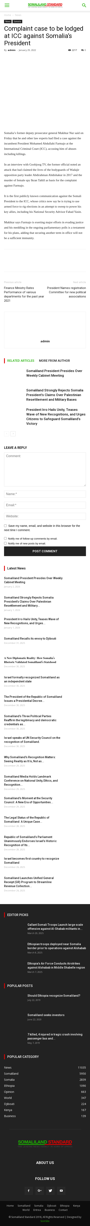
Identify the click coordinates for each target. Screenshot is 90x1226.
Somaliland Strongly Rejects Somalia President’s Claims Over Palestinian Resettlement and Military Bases (54, 395)
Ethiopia (64, 1205)
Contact (63, 1210)
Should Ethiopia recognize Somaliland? (54, 995)
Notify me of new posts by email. (27, 543)
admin (12, 50)
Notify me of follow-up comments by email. (32, 538)
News (18, 15)
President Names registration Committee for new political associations (66, 292)
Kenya (76, 1205)
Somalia (17, 21)
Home (7, 15)
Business (50, 1210)
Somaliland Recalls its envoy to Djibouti (30, 638)
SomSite (45, 1221)
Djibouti (51, 1205)
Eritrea (37, 1210)
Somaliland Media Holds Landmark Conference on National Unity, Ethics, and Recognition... (31, 780)
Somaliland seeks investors (46, 1015)
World (26, 1210)
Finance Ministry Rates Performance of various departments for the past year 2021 (24, 294)
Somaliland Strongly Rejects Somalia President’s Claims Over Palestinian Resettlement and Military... (29, 601)
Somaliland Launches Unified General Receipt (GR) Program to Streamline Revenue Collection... (29, 882)
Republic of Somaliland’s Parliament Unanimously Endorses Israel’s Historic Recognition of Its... (30, 841)
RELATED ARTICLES (20, 361)
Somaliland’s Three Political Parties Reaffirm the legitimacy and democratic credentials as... (30, 720)
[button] (84, 5)
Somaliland (24, 1205)
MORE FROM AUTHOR (54, 361)
